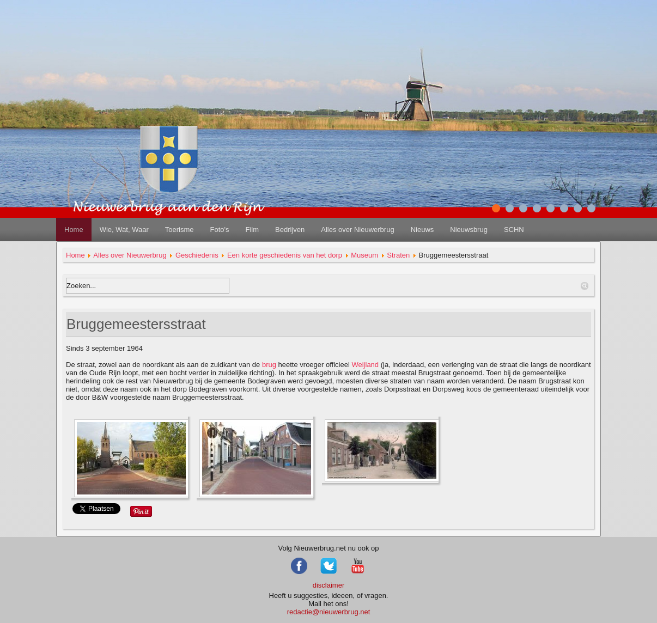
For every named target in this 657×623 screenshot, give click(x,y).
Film (252, 229)
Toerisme (179, 229)
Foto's (219, 229)
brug (269, 365)
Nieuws (422, 229)
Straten (398, 255)
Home (73, 229)
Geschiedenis (196, 255)
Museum (364, 255)
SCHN (514, 229)
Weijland (365, 365)
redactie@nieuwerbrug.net (328, 612)
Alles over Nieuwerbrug (357, 229)
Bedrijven (290, 229)
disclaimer (329, 585)
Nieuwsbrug (469, 229)
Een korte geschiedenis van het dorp (284, 255)
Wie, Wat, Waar (124, 229)
